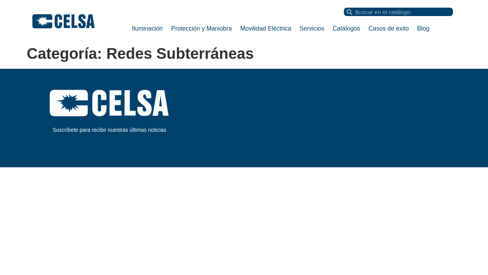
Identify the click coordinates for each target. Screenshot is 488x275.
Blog (423, 28)
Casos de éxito (389, 28)
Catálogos (346, 28)
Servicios (312, 28)
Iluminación (147, 28)
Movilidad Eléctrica (265, 28)
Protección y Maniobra (201, 28)
